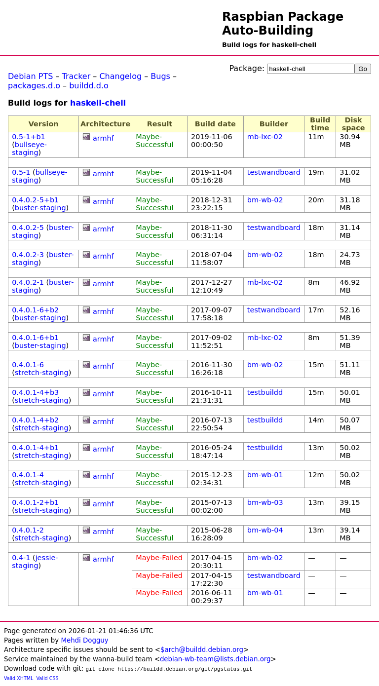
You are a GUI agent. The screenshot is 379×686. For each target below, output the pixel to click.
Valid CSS (48, 678)
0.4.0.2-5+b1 (35, 200)
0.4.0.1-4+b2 (35, 420)
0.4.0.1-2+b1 (35, 502)
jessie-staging (35, 562)
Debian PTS (30, 76)
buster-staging (40, 208)
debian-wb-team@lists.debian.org (215, 659)
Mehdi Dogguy (84, 640)
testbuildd (265, 392)
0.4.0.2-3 (28, 255)
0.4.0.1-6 (28, 365)
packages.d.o (34, 85)
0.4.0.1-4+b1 (35, 448)
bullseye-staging (29, 148)
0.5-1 (21, 172)
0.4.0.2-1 (28, 282)
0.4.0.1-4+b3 (35, 392)
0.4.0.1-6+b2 (35, 310)
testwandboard (274, 172)
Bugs (160, 76)
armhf (103, 138)
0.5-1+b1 (28, 137)
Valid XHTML (18, 678)
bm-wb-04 (265, 530)
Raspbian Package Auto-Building (282, 24)
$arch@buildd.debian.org (201, 649)
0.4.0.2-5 (28, 227)
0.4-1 (21, 558)
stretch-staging (42, 373)
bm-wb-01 (265, 475)
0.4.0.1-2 (28, 530)
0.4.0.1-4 (28, 475)
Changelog (120, 76)
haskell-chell (98, 103)
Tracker (76, 76)
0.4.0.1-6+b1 (35, 338)
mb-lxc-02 (265, 137)
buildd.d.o (89, 85)
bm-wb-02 (265, 200)
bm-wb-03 (265, 502)
